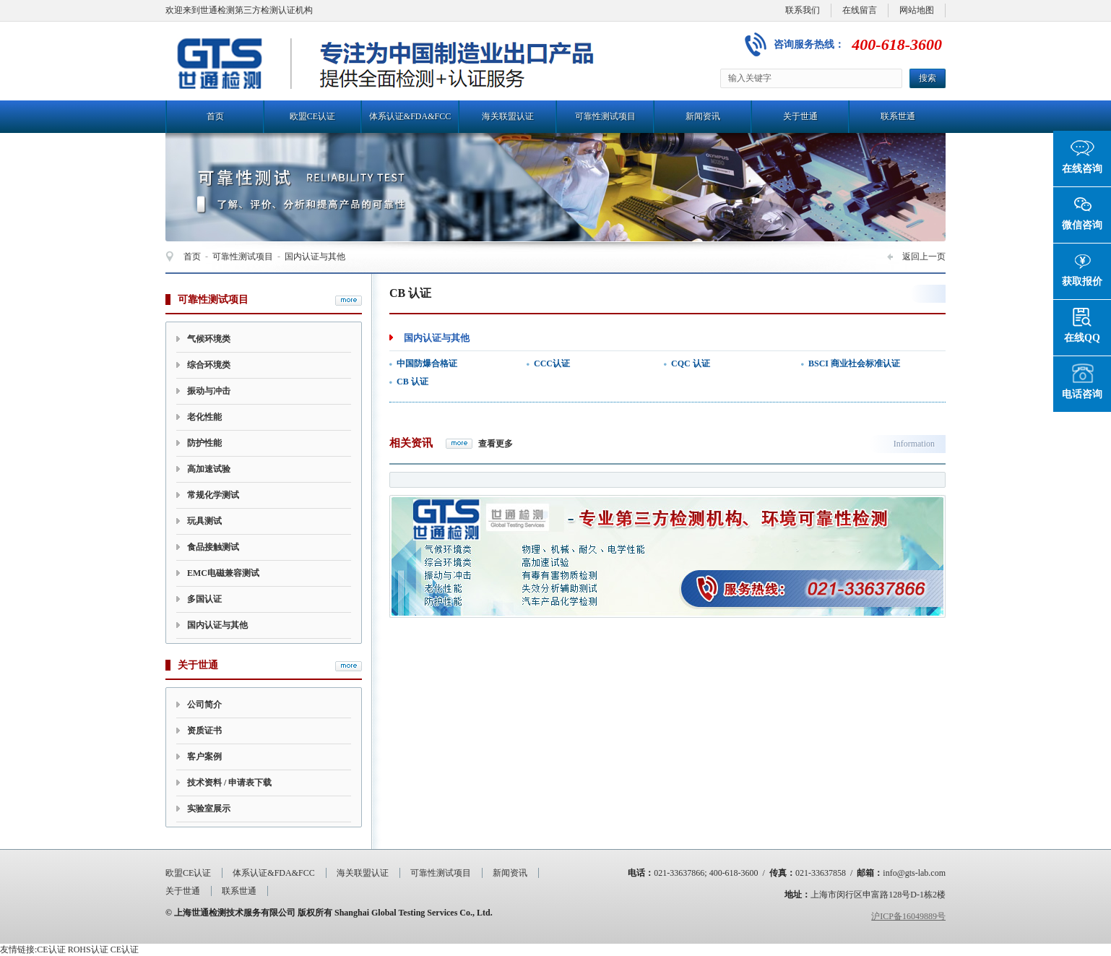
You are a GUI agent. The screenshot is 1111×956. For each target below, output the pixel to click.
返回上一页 (924, 256)
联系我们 (802, 10)
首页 (215, 116)
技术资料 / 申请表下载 (229, 783)
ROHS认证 (88, 949)
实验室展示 (208, 809)
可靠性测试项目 (605, 116)
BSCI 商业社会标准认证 (854, 363)
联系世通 (898, 116)
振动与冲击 (208, 391)
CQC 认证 (690, 363)
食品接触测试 (213, 547)
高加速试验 (208, 469)
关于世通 (800, 116)
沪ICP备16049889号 (908, 916)
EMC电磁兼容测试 (223, 573)
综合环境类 (208, 365)
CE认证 (51, 949)
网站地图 (916, 10)
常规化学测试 (213, 495)
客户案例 (204, 757)
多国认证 (204, 599)
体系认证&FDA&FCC (410, 116)
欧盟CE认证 (312, 116)
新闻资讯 (703, 116)
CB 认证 (412, 381)
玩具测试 (204, 521)
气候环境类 (208, 339)
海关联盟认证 (508, 116)
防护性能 (204, 443)
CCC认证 (552, 363)
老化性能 (204, 417)
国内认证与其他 (315, 256)
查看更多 (495, 444)
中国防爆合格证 (427, 363)
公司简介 (204, 704)
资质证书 (204, 730)
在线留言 (859, 10)
